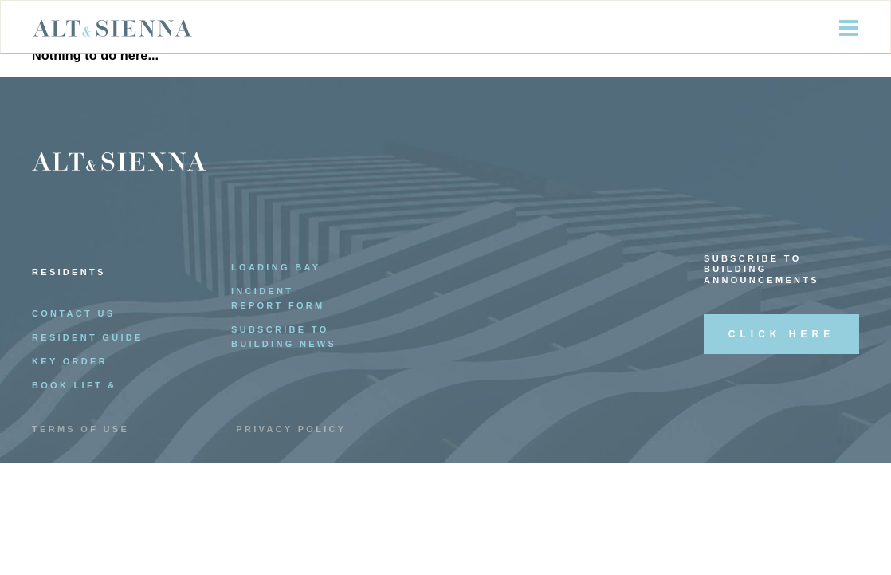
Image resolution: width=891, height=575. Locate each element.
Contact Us (73, 313)
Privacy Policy (291, 429)
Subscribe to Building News (283, 337)
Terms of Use (80, 429)
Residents (69, 272)
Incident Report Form (278, 298)
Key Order (70, 361)
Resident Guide (87, 337)
